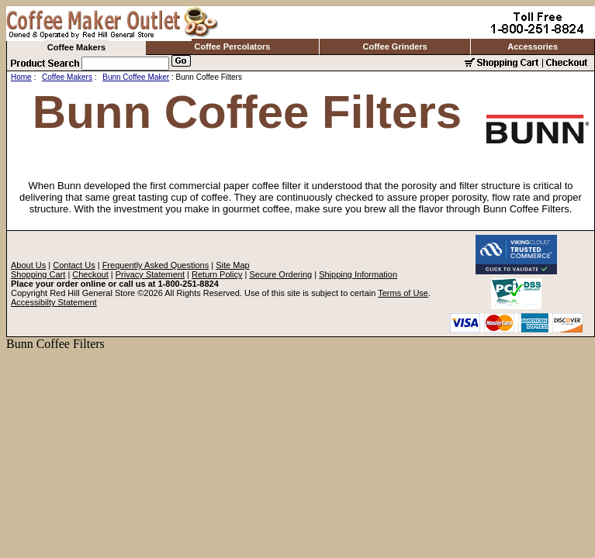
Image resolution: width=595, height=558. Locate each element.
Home (21, 77)
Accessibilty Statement (54, 302)
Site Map (232, 265)
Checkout (90, 274)
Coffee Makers (76, 47)
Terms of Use (403, 293)
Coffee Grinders (395, 46)
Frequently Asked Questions (155, 265)
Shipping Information (358, 274)
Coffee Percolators (233, 46)
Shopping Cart (38, 274)
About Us (28, 265)
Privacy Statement (150, 274)
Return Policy (217, 274)
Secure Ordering (280, 274)
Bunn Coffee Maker (135, 77)
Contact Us (74, 265)
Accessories (532, 46)
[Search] (125, 64)
